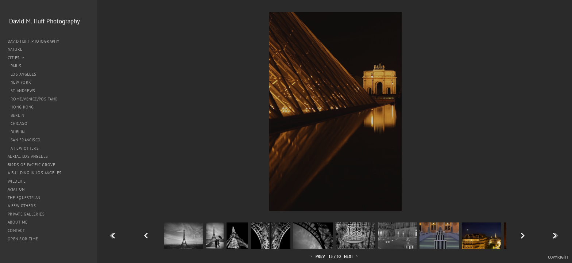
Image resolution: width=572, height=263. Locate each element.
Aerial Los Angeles (28, 156)
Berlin (17, 115)
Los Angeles (23, 74)
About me (17, 222)
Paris (16, 65)
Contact (16, 230)
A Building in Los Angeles (35, 172)
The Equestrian (24, 197)
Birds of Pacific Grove (31, 164)
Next (351, 256)
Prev (317, 256)
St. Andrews (23, 90)
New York (21, 82)
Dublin (18, 131)
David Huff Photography (33, 41)
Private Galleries (26, 214)
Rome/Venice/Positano (34, 99)
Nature (18, 49)
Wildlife (17, 181)
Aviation (16, 189)
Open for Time (23, 238)
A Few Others (25, 148)
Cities (16, 57)
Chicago (19, 123)
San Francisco (25, 139)
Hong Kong (22, 107)
